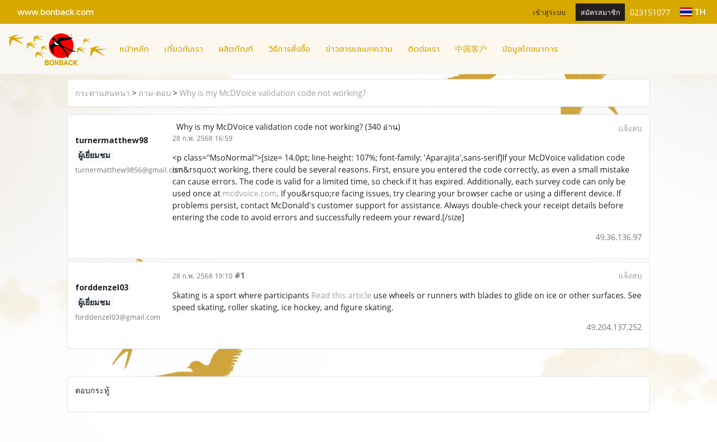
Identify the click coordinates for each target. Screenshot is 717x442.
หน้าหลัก (134, 49)
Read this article (341, 295)
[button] (574, 49)
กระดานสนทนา (102, 93)
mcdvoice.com (250, 193)
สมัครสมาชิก (600, 11)
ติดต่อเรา (424, 49)
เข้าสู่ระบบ (549, 11)
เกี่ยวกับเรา (183, 49)
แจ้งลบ (630, 128)
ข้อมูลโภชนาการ (530, 49)
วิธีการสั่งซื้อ (289, 49)
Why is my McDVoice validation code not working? (272, 93)
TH (693, 11)
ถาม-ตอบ (154, 93)
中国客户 (471, 49)
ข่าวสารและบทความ (359, 49)
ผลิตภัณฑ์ (236, 49)
